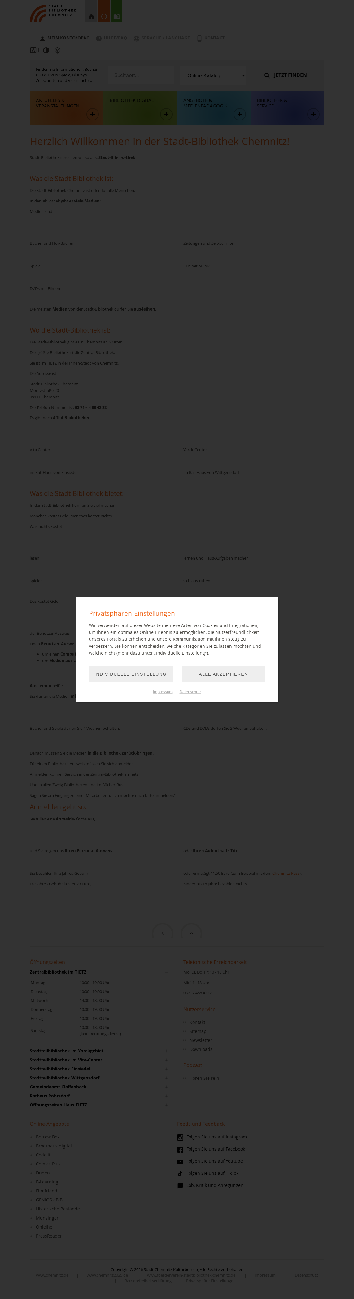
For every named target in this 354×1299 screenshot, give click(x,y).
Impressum (163, 691)
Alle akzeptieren (223, 674)
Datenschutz (190, 691)
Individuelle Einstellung (130, 674)
